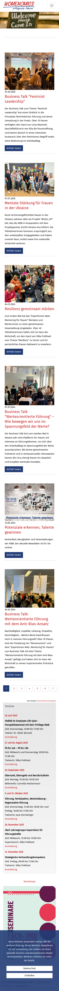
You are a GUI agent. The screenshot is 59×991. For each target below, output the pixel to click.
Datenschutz (29, 968)
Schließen (29, 975)
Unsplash (52, 701)
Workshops (30, 881)
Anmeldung (11, 737)
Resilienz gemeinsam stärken (29, 309)
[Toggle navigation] (52, 6)
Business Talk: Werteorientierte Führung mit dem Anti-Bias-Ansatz (26, 619)
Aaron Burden (42, 701)
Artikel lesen (14, 148)
